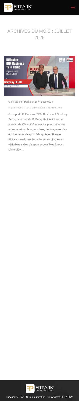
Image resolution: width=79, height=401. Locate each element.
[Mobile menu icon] (72, 7)
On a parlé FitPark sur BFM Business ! (30, 101)
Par (35, 107)
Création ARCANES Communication (25, 397)
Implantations (15, 107)
